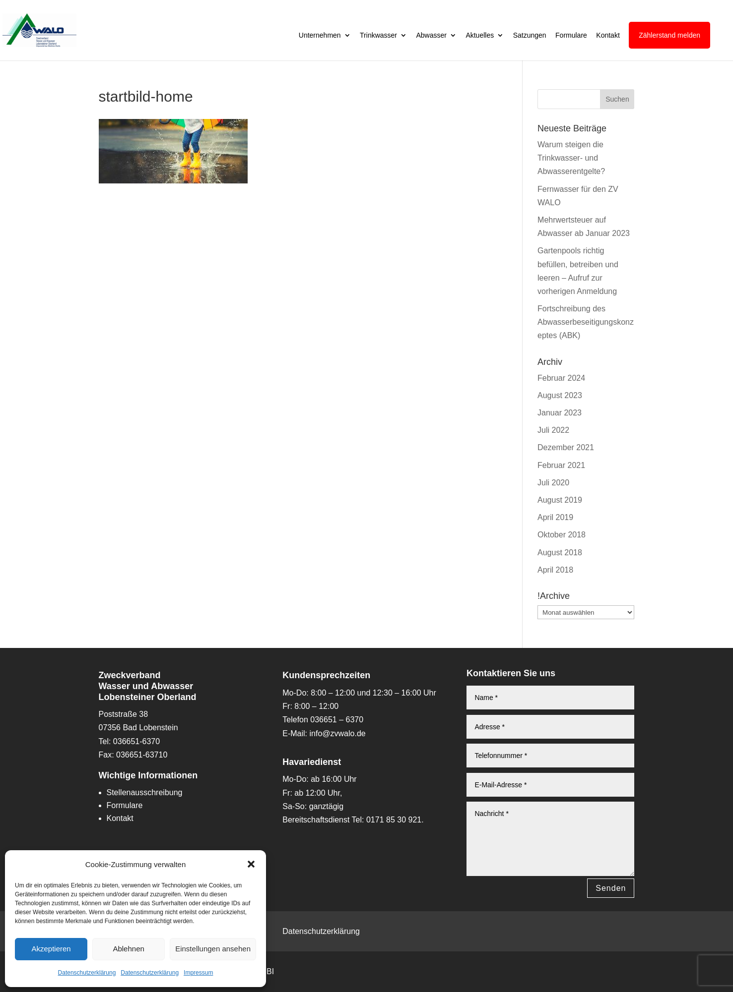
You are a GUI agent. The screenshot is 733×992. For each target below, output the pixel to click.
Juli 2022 (553, 430)
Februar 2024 (561, 378)
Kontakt (607, 35)
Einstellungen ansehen (213, 948)
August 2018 (559, 552)
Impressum (198, 972)
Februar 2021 (561, 465)
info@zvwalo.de (338, 733)
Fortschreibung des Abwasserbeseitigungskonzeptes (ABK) (585, 322)
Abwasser (431, 35)
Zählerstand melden (669, 35)
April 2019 (555, 517)
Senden (611, 888)
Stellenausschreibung (145, 792)
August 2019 (559, 500)
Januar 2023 (559, 412)
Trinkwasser (378, 35)
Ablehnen (128, 948)
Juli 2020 (553, 482)
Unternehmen (320, 35)
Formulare (571, 35)
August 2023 (559, 395)
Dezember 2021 (565, 447)
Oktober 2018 (561, 534)
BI (270, 971)
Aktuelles (480, 35)
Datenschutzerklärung (87, 972)
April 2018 (555, 570)
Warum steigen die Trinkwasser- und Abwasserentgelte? (571, 157)
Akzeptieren (50, 948)
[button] (251, 864)
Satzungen (529, 35)
